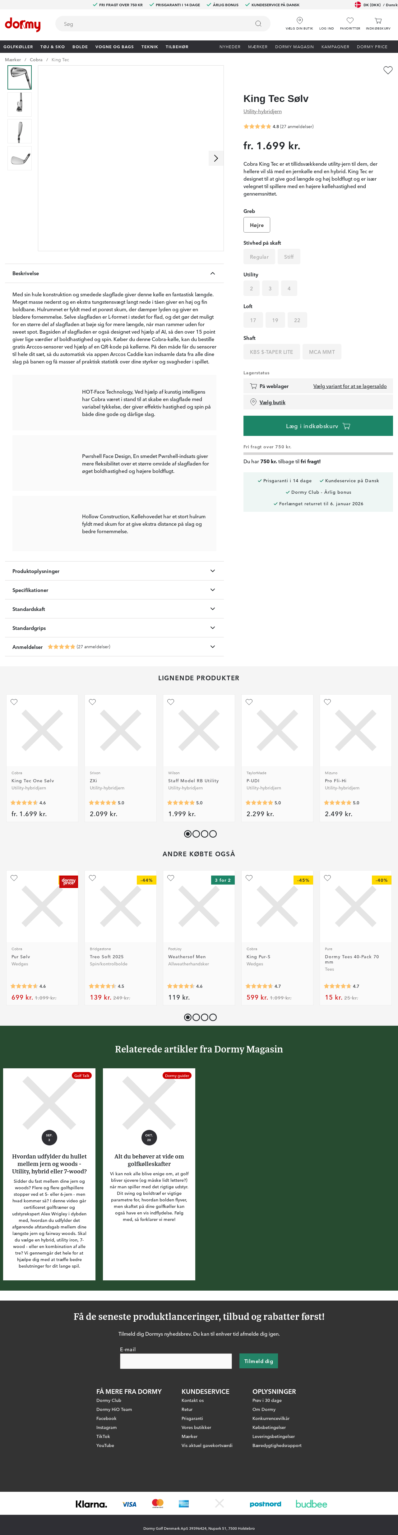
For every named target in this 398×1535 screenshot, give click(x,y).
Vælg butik (267, 392)
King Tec (60, 59)
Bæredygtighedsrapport (277, 1493)
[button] (327, 21)
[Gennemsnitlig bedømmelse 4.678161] (259, 1044)
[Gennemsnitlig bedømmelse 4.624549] (24, 1044)
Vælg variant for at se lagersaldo (350, 375)
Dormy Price (372, 46)
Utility (250, 264)
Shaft (249, 327)
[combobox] (163, 23)
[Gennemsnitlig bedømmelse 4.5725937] (181, 1044)
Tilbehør (177, 46)
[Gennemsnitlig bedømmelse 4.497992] (103, 1044)
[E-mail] (176, 1409)
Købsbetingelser (269, 1475)
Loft (247, 296)
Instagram (106, 1475)
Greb (249, 200)
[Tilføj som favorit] (388, 70)
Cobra (36, 59)
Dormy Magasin (294, 46)
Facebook (106, 1466)
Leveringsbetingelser (273, 1484)
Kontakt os (193, 1448)
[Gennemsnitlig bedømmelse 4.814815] (62, 704)
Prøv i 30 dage (267, 1448)
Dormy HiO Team (114, 1457)
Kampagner (335, 46)
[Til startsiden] (22, 24)
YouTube (105, 1493)
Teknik (149, 46)
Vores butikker (196, 1475)
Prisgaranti (192, 1466)
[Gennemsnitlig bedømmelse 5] (103, 860)
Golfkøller (18, 46)
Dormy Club (108, 1448)
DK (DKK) (376, 5)
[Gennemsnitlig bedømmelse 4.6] (24, 860)
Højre (257, 214)
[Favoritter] (350, 23)
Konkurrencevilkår (270, 1466)
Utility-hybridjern (262, 100)
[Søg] (258, 23)
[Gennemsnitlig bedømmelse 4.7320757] (338, 1044)
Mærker (258, 46)
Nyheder (230, 46)
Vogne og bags (114, 46)
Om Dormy (263, 1457)
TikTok (103, 1484)
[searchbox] (148, 24)
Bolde (80, 46)
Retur (187, 1457)
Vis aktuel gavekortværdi (207, 1493)
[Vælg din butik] (299, 21)
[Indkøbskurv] (378, 23)
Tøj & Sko (52, 46)
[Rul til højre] (216, 158)
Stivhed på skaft (262, 232)
